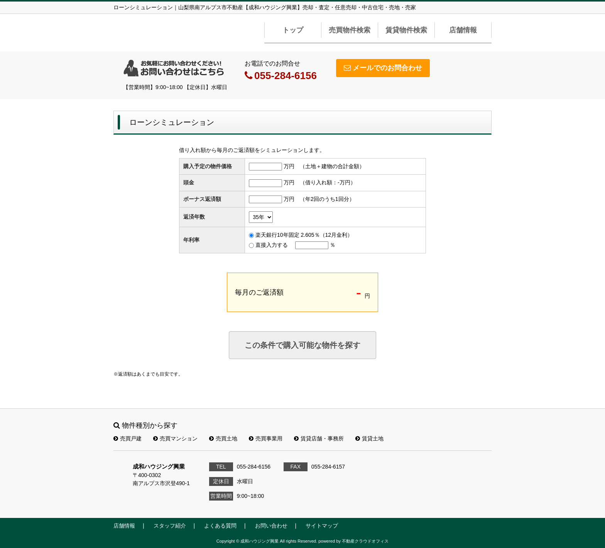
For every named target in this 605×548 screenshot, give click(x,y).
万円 (289, 166)
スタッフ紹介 (170, 526)
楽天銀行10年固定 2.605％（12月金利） (304, 235)
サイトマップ (322, 526)
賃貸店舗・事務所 (319, 438)
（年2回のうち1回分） (327, 199)
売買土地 (223, 438)
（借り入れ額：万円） (328, 182)
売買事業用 (265, 438)
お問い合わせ (271, 526)
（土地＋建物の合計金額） (332, 166)
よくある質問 (220, 526)
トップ (292, 30)
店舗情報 (463, 30)
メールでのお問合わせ (383, 68)
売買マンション (175, 438)
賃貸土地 (369, 438)
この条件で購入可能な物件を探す (302, 345)
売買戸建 (127, 438)
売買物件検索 (349, 30)
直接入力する (271, 245)
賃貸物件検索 (406, 30)
